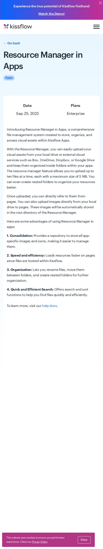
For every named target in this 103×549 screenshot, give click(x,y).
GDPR (79, 531)
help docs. (50, 306)
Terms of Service (13, 531)
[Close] (100, 3)
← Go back (11, 43)
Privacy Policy (35, 531)
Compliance (53, 531)
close (84, 540)
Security (68, 531)
